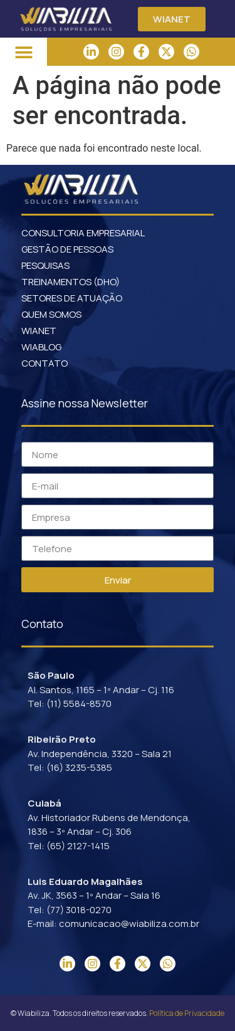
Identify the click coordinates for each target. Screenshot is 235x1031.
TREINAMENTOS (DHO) (70, 281)
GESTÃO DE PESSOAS (67, 249)
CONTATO (44, 363)
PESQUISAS (45, 265)
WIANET (38, 330)
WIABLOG (41, 346)
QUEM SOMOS (51, 314)
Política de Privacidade (186, 1013)
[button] (23, 52)
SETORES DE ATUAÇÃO (71, 298)
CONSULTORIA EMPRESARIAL (83, 232)
